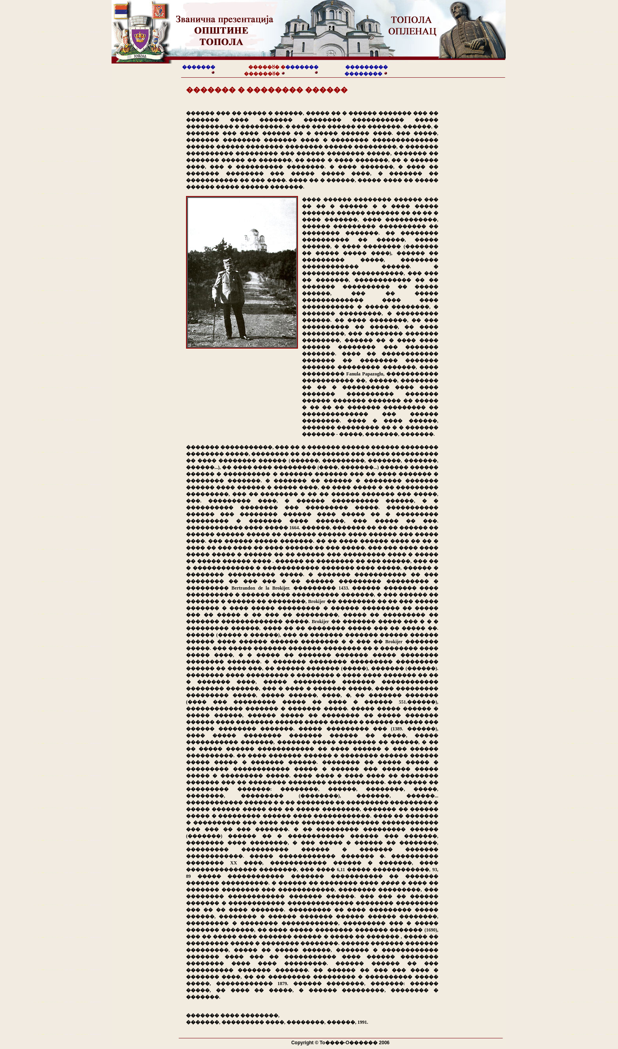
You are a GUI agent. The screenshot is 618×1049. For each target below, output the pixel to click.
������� (198, 67)
